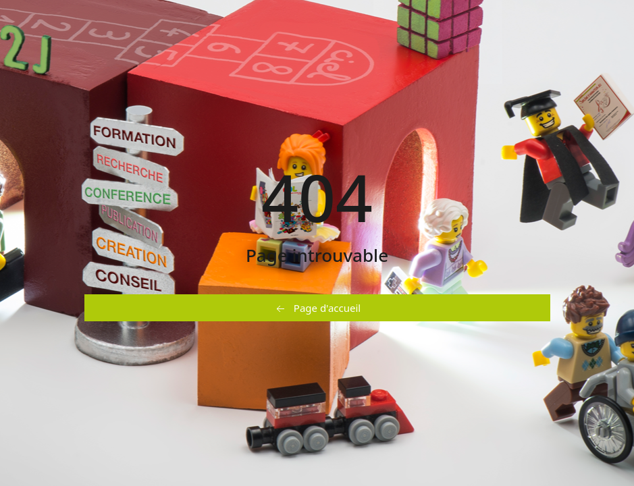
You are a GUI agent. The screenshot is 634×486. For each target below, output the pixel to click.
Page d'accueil (317, 308)
